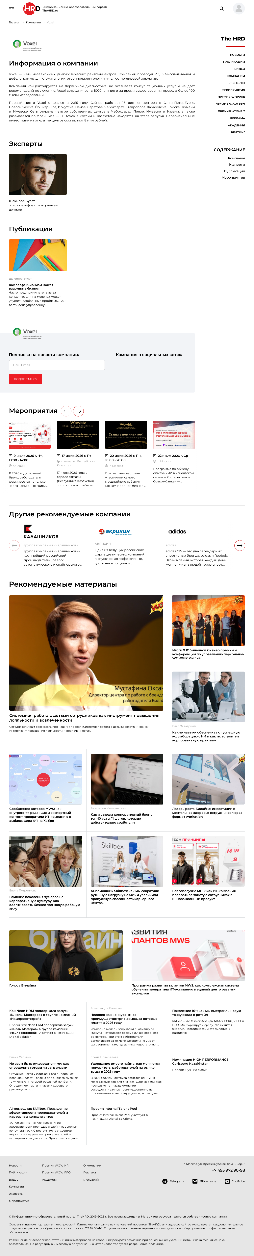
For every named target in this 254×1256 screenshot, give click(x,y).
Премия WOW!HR (231, 97)
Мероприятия (233, 90)
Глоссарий (91, 1179)
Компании (236, 76)
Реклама (237, 118)
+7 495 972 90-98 (228, 1170)
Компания (236, 158)
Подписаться (25, 379)
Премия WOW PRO (230, 104)
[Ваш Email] (57, 365)
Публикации (234, 62)
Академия (236, 125)
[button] (237, 9)
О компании (92, 1165)
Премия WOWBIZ (231, 111)
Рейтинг (238, 132)
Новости (237, 55)
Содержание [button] (229, 149)
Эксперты (237, 83)
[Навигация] (12, 8)
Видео (239, 69)
